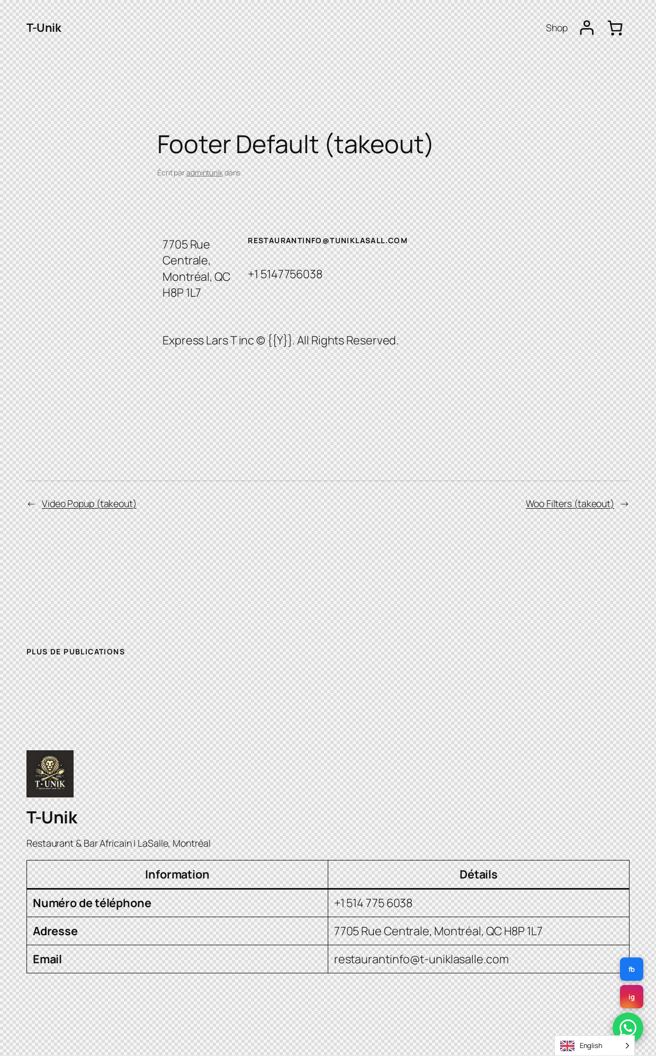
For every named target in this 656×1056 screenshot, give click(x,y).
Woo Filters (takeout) (570, 503)
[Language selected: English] (594, 1045)
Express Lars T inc (208, 340)
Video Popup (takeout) (89, 503)
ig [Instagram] (631, 996)
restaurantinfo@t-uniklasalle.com (421, 958)
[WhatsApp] (628, 1028)
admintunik (204, 172)
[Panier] (615, 28)
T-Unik (43, 27)
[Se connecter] (587, 28)
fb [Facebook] (631, 969)
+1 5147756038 (285, 273)
